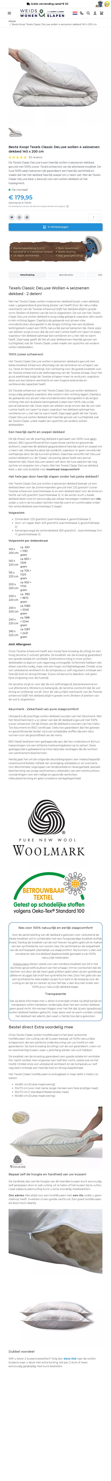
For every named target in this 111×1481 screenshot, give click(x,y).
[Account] (95, 13)
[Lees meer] (67, 206)
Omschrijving (27, 275)
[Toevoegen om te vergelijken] (19, 217)
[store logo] (42, 13)
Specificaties (66, 275)
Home (12, 21)
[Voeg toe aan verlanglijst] (12, 217)
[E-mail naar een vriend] (27, 217)
